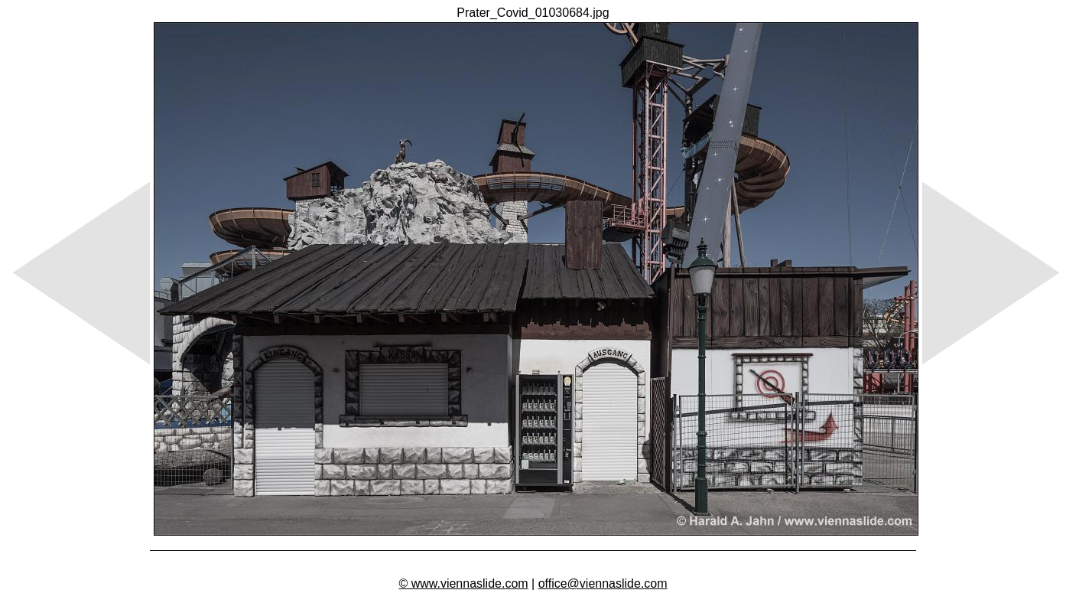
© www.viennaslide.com (463, 583)
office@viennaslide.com (603, 583)
